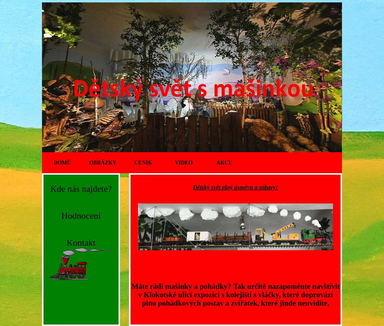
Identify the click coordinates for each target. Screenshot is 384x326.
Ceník (143, 163)
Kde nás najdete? (81, 189)
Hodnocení (81, 216)
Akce (224, 163)
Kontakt (81, 242)
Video (184, 163)
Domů (62, 163)
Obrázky (102, 163)
